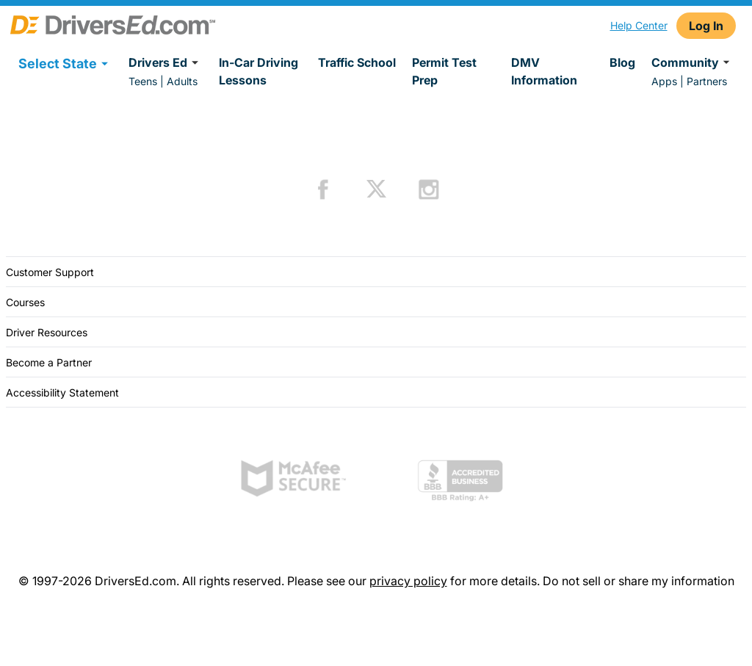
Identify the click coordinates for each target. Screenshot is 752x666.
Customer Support (50, 272)
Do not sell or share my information (638, 580)
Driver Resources (46, 332)
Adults (182, 81)
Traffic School (357, 62)
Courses (25, 302)
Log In (706, 25)
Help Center (639, 25)
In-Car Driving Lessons (258, 71)
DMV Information (544, 71)
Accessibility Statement (62, 392)
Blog (622, 62)
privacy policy (408, 580)
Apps (664, 81)
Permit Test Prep (444, 71)
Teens (143, 81)
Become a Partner (49, 362)
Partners (707, 81)
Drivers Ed (166, 62)
